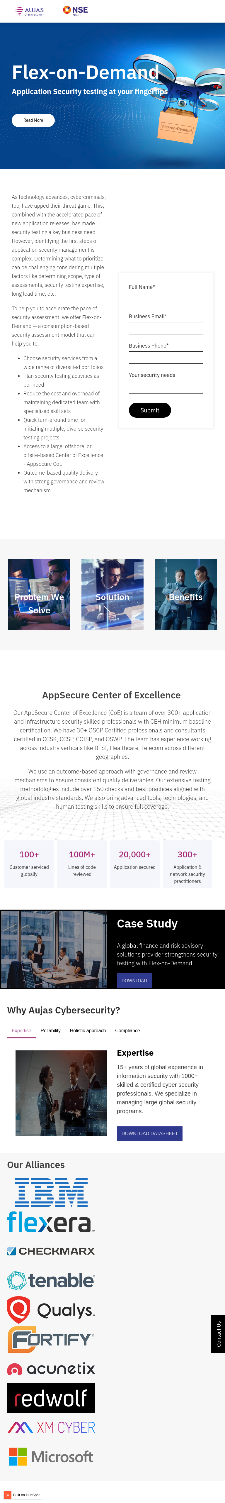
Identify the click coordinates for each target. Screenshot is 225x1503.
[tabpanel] (112, 96)
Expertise (21, 1030)
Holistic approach (88, 1030)
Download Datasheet (150, 1133)
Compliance (127, 1030)
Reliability (50, 1030)
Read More (33, 120)
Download (134, 981)
